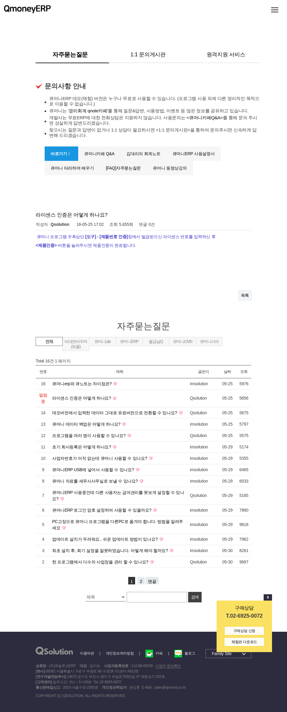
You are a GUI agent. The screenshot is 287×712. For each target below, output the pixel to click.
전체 (49, 341)
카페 (153, 653)
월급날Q (156, 341)
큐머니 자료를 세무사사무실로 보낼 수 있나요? (95, 481)
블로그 (184, 653)
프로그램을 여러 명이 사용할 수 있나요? (89, 435)
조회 (243, 371)
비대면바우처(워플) (75, 344)
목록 (245, 295)
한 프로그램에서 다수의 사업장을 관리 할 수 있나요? (100, 562)
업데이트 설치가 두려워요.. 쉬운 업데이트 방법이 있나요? (105, 539)
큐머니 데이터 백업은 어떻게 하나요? (86, 424)
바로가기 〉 (61, 153)
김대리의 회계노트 (143, 153)
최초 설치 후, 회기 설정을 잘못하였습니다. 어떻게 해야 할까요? (110, 550)
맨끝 (152, 581)
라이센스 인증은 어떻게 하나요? (82, 398)
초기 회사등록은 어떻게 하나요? (82, 447)
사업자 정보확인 (168, 666)
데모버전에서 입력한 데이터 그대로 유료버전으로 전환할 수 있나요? (115, 412)
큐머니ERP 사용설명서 (194, 153)
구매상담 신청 (244, 631)
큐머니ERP (129, 341)
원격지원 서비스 (226, 55)
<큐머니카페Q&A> (205, 117)
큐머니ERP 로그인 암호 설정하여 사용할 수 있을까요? (102, 510)
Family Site (222, 653)
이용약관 (87, 653)
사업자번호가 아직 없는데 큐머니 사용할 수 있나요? (100, 458)
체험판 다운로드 (244, 642)
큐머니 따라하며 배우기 (72, 168)
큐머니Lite (102, 341)
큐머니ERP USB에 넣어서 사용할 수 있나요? (93, 469)
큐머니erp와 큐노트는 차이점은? (82, 383)
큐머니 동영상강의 (170, 168)
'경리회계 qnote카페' (88, 110)
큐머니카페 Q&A (99, 153)
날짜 (227, 371)
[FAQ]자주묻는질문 (123, 168)
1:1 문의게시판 (148, 55)
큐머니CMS (182, 341)
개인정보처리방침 (120, 653)
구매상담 (244, 607)
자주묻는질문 (70, 54)
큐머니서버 (209, 341)
